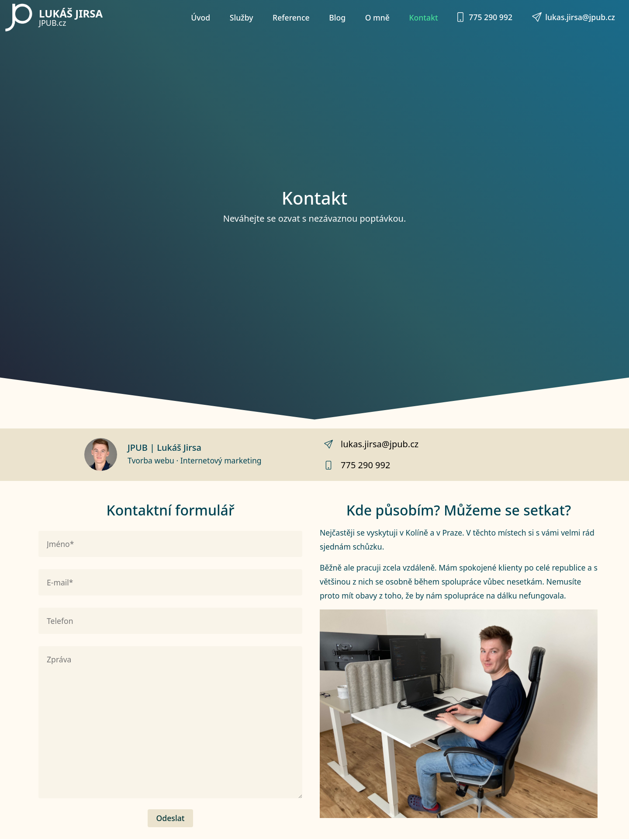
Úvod (200, 17)
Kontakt (423, 17)
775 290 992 (484, 17)
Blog (337, 17)
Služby (241, 17)
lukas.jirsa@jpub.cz (573, 17)
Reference (291, 17)
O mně (377, 17)
